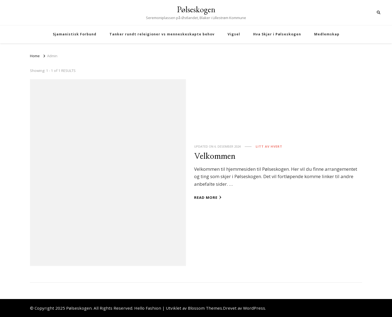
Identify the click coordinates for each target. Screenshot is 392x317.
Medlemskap (326, 34)
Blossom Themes (205, 308)
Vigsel (234, 34)
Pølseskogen (196, 9)
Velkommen (214, 156)
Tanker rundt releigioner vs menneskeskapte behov (162, 34)
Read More (208, 197)
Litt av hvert (269, 146)
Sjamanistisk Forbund (74, 34)
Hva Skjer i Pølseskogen (277, 34)
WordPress (254, 308)
